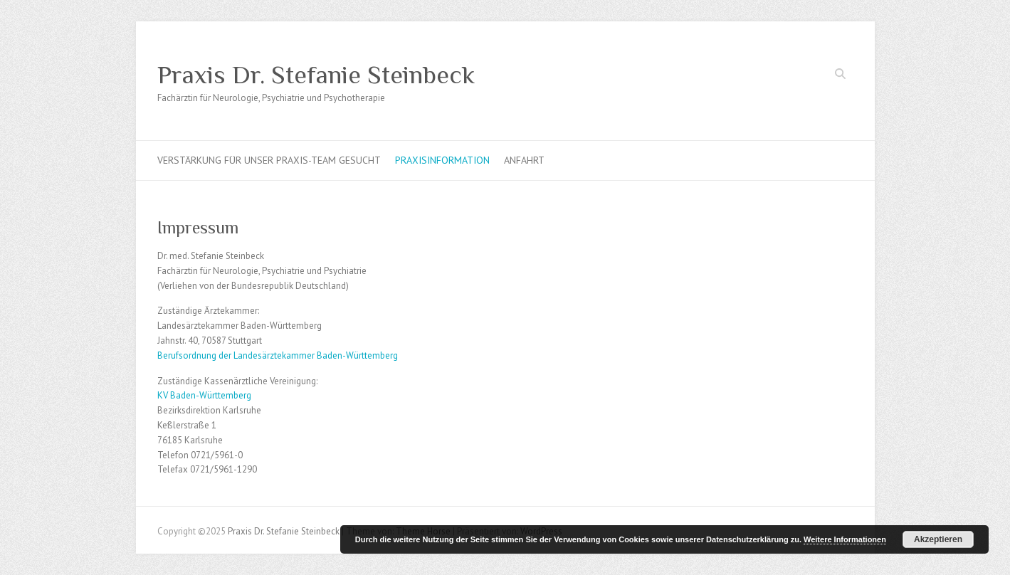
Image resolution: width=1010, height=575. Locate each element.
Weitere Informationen (845, 539)
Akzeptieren (938, 539)
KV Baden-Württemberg (204, 395)
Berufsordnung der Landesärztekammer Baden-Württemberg (277, 355)
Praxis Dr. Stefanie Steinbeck (316, 74)
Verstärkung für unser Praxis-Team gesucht (269, 160)
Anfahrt (524, 160)
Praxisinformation (442, 160)
